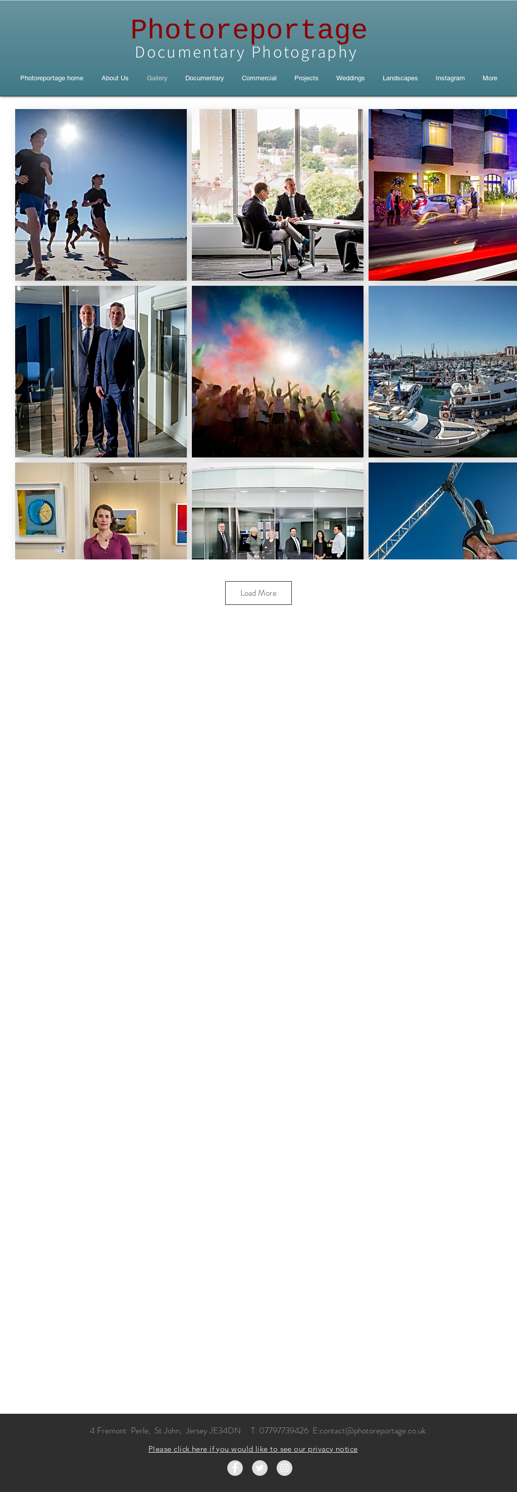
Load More (258, 593)
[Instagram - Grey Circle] (284, 1468)
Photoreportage (249, 31)
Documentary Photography (249, 51)
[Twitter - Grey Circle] (260, 1468)
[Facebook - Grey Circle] (235, 1468)
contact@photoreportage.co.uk (373, 1430)
